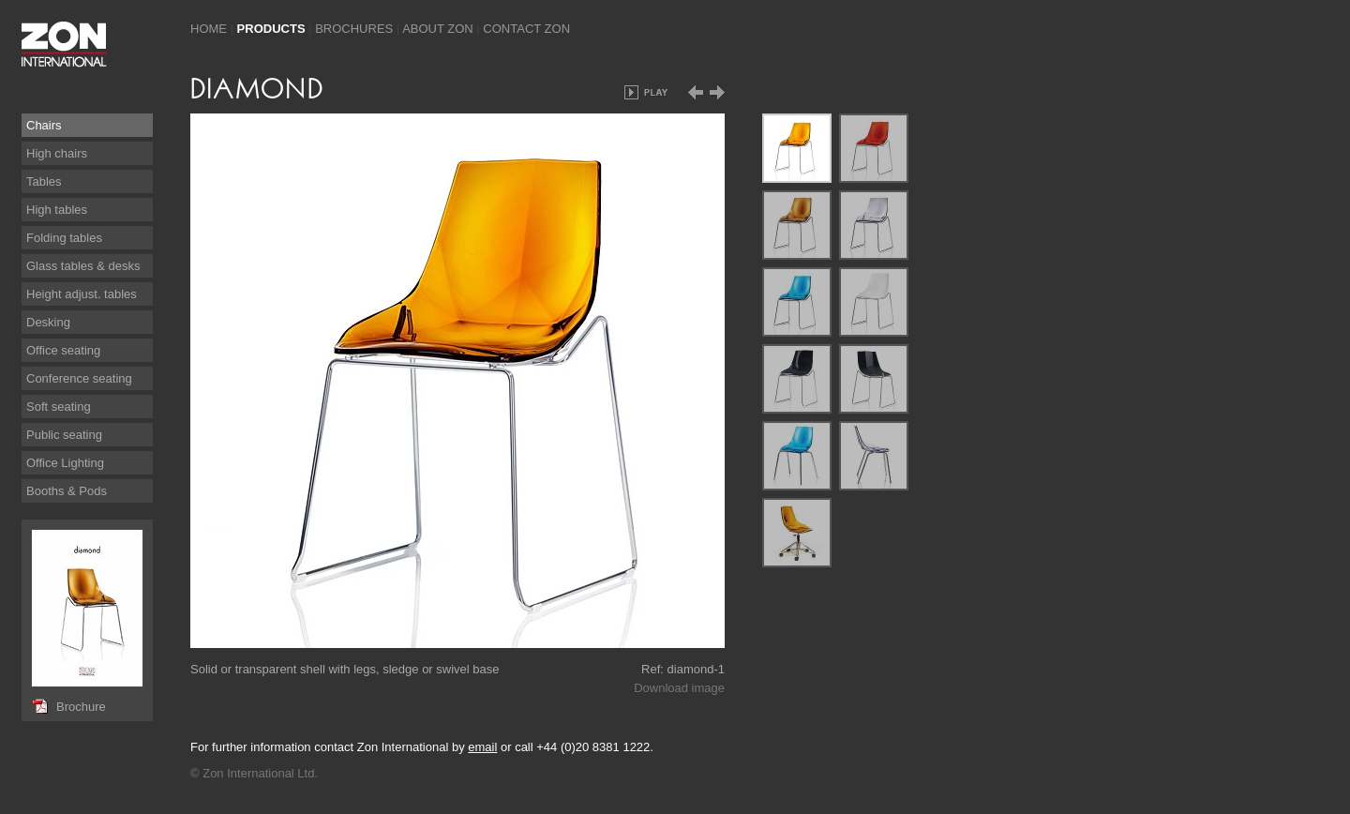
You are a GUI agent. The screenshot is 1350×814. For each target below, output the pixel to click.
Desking (48, 322)
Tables (44, 181)
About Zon (437, 29)
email (482, 747)
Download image (679, 688)
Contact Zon (526, 29)
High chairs (56, 153)
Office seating (63, 350)
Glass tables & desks (83, 266)
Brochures (354, 29)
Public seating (64, 435)
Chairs (44, 125)
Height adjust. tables (81, 294)
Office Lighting (65, 463)
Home (208, 29)
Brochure (81, 707)
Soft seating (58, 406)
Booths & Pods (66, 491)
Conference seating (79, 378)
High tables (56, 210)
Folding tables (64, 238)
